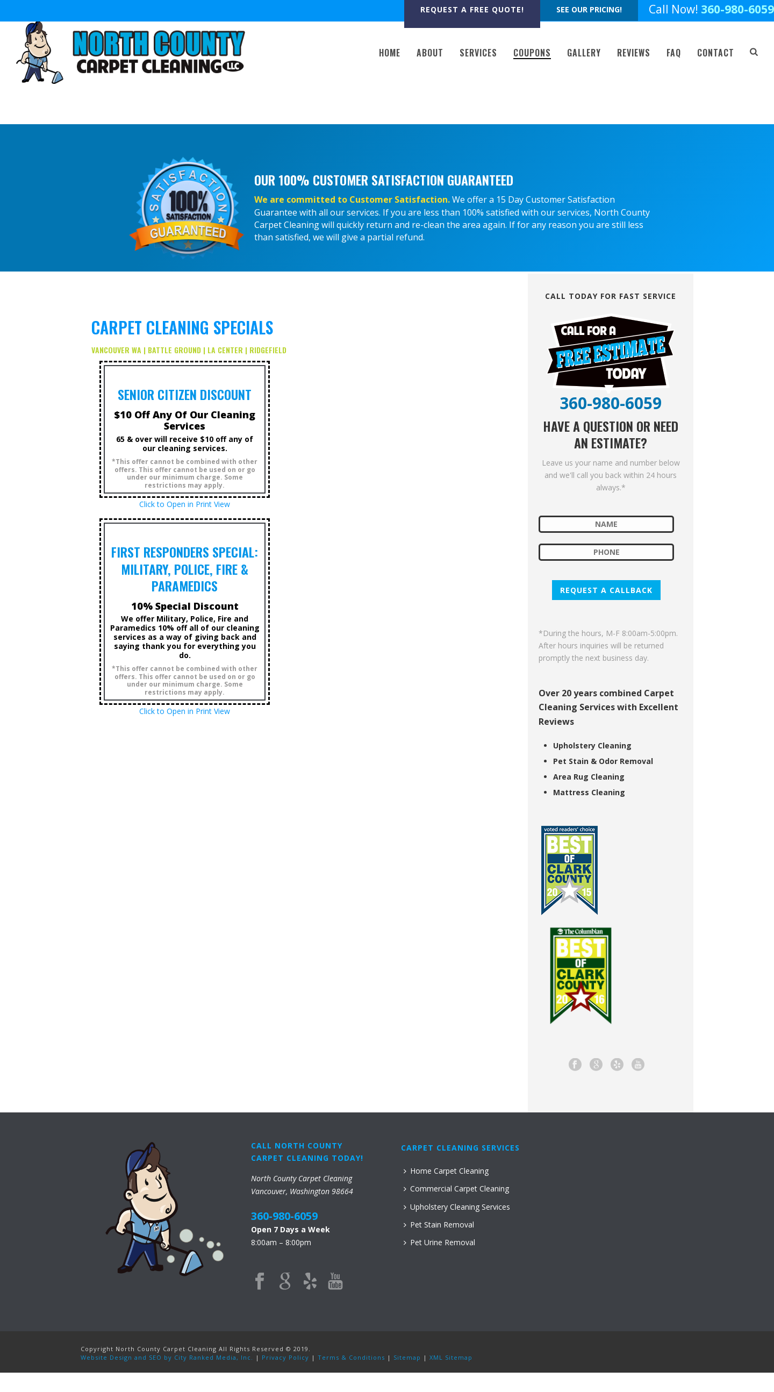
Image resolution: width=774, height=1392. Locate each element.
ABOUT (430, 52)
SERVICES (478, 52)
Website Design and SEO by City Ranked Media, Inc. (167, 1357)
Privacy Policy (285, 1357)
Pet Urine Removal (439, 1242)
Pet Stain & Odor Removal (603, 761)
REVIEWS (633, 52)
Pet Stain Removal (439, 1224)
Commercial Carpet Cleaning (456, 1188)
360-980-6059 (737, 9)
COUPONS (532, 52)
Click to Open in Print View (184, 504)
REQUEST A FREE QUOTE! (472, 9)
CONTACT (715, 52)
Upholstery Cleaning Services (457, 1207)
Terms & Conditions (351, 1357)
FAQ (673, 52)
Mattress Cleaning (589, 792)
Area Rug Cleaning (589, 777)
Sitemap (407, 1357)
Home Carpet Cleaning (446, 1171)
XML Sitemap (450, 1357)
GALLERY (584, 52)
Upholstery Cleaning (592, 746)
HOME (389, 52)
